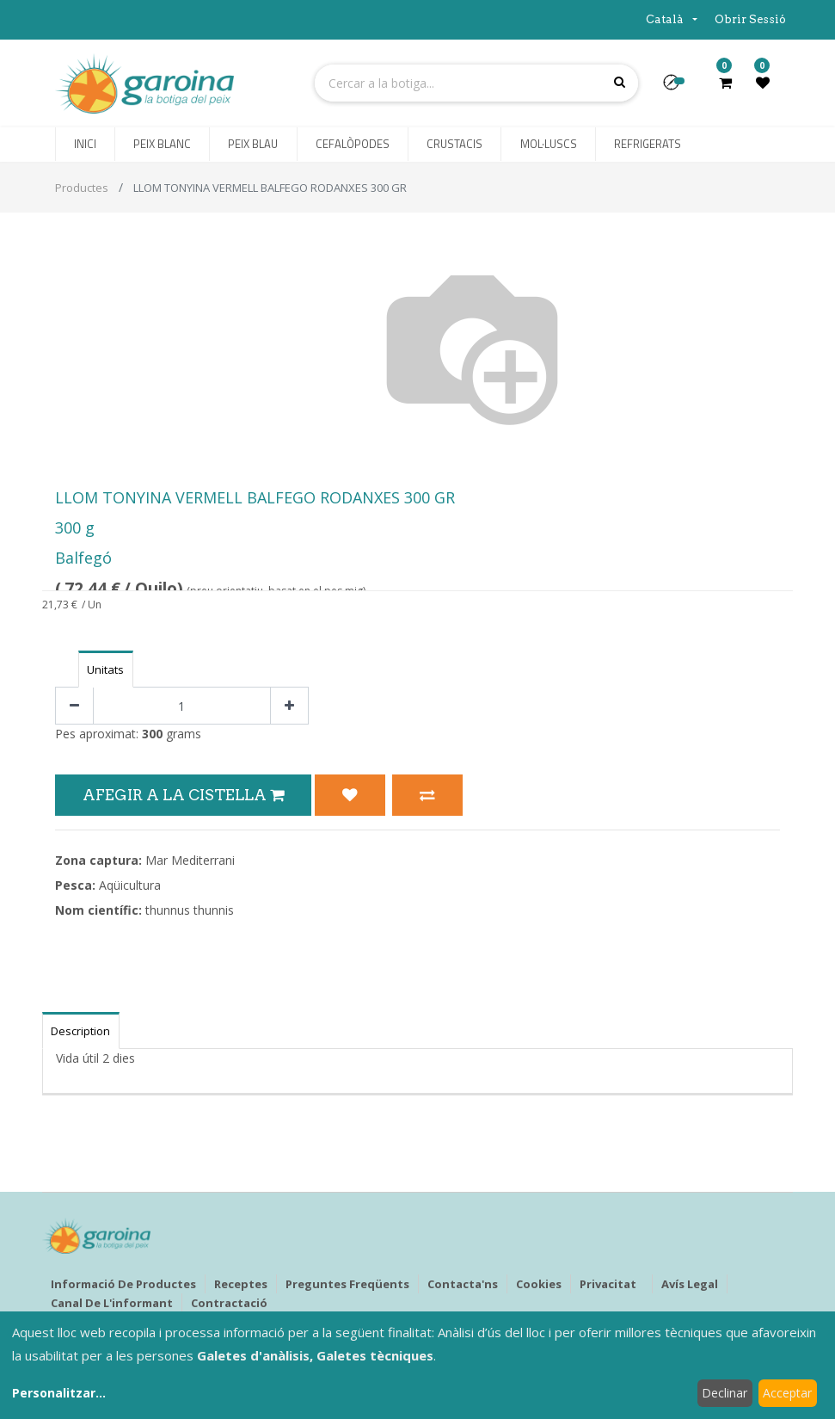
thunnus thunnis (189, 910)
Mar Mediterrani (190, 860)
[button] (678, 87)
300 (152, 733)
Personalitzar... (59, 1393)
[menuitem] (85, 144)
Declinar (724, 1393)
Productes (81, 187)
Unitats (105, 669)
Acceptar (787, 1393)
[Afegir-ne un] (289, 706)
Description (80, 1031)
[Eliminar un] (74, 706)
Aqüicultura (130, 885)
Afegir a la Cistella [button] (183, 795)
